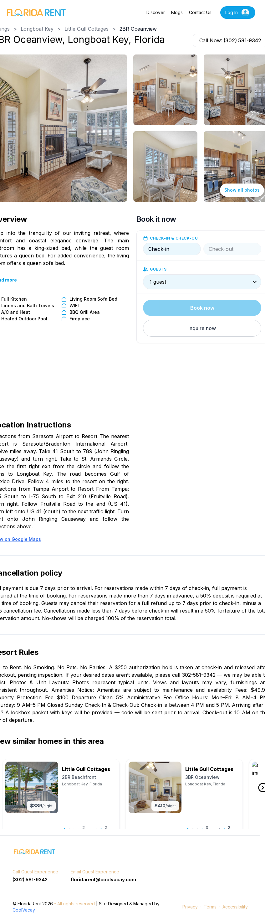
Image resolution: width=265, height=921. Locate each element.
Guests (158, 269)
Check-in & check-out (175, 238)
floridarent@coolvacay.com (103, 879)
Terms (210, 907)
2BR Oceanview (138, 29)
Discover (155, 12)
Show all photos (242, 190)
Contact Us (200, 12)
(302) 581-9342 (242, 40)
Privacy (190, 907)
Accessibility (235, 907)
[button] (202, 328)
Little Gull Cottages (86, 29)
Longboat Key (37, 29)
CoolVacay (24, 910)
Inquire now (202, 328)
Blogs (177, 12)
